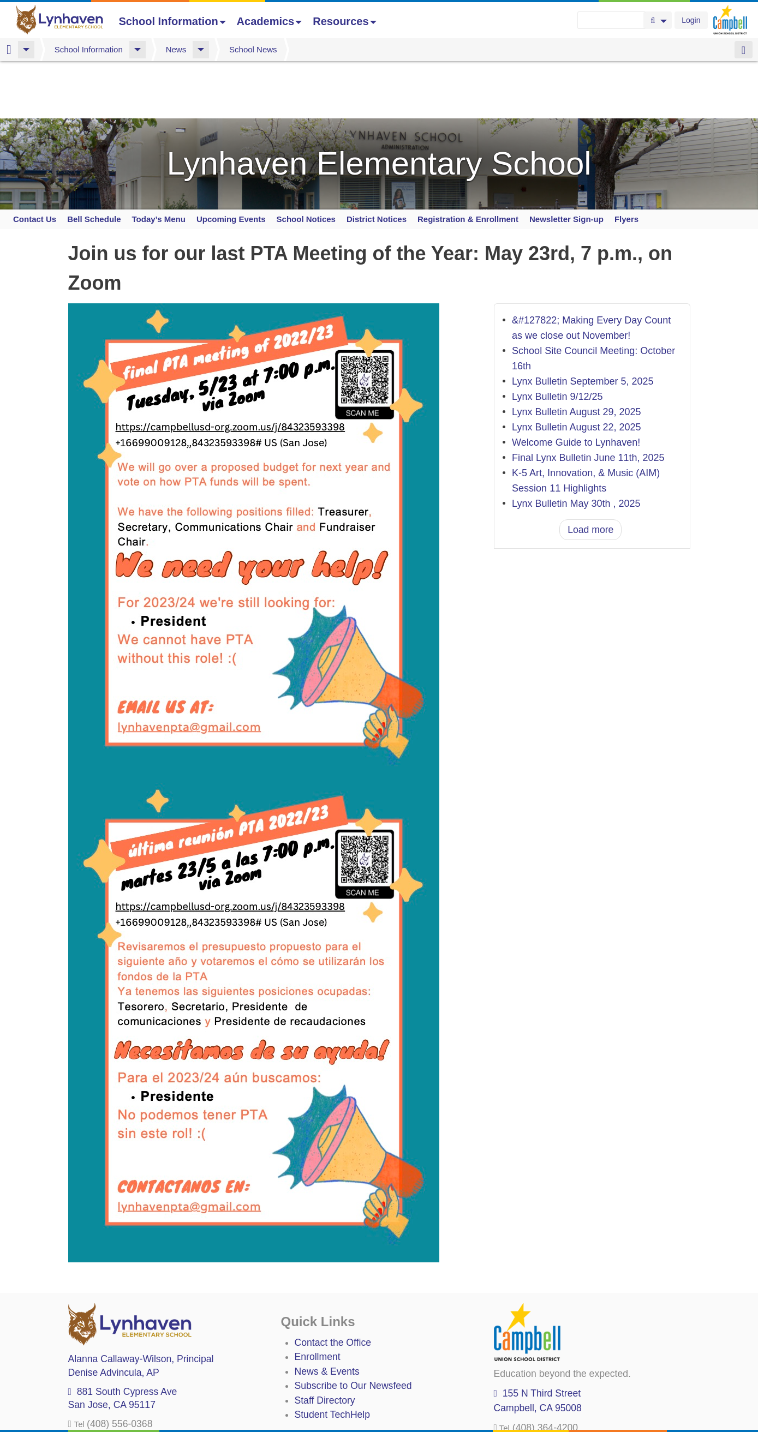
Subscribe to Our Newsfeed (353, 1373)
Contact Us (34, 206)
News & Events (327, 1358)
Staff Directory (325, 1387)
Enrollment (318, 1344)
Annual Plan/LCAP (334, 1421)
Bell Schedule (94, 206)
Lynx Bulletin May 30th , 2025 (576, 491)
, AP (113, 1359)
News (176, 49)
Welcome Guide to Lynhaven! (576, 429)
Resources (344, 21)
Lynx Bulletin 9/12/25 (557, 384)
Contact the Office (333, 1330)
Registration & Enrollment (467, 206)
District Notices (377, 206)
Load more (590, 516)
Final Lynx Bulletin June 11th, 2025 (588, 445)
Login (691, 20)
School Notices (306, 206)
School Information (171, 21)
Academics (269, 21)
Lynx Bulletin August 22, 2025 (576, 414)
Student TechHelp (333, 1402)
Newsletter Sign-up (566, 206)
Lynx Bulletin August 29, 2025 (576, 399)
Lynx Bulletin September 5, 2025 (583, 368)
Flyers (626, 206)
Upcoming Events (231, 206)
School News (253, 49)
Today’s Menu (159, 206)
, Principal (141, 1346)
